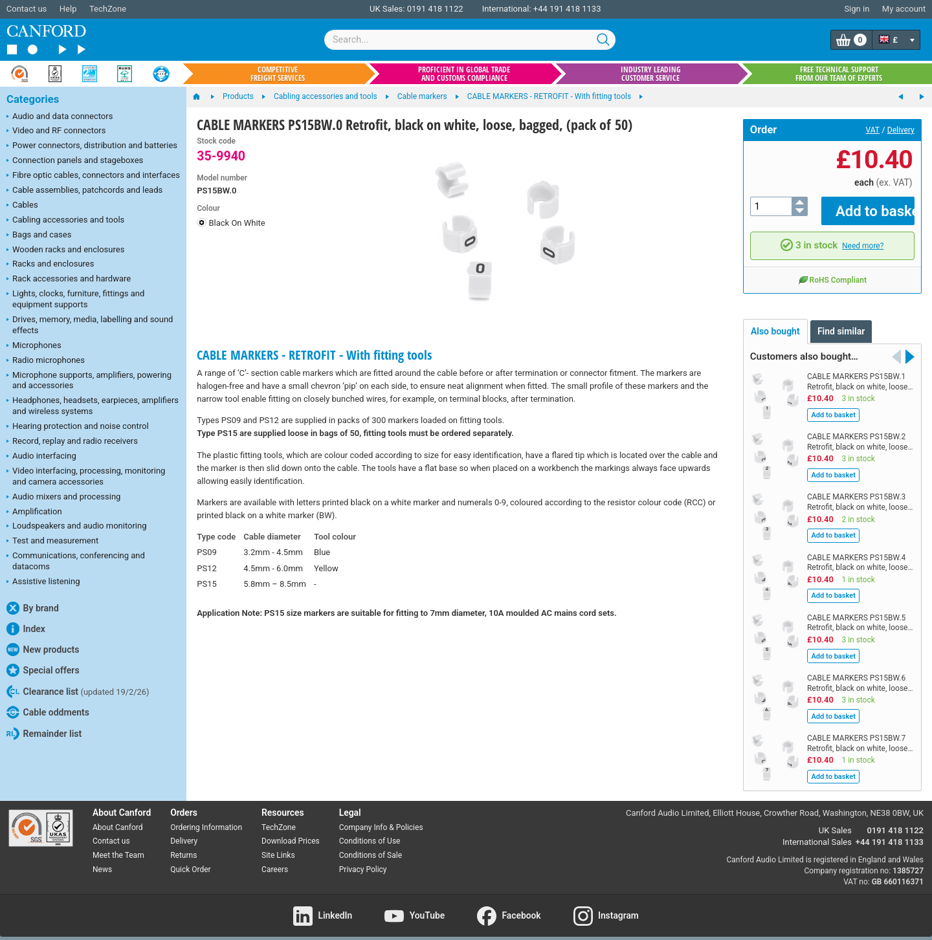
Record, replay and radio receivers (72, 442)
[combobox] (470, 40)
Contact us (26, 9)
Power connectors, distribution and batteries (91, 146)
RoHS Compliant (832, 270)
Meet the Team (118, 846)
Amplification (34, 512)
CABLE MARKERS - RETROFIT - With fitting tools (314, 355)
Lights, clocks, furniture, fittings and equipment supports (75, 299)
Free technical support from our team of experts (838, 73)
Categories (32, 99)
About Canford (118, 817)
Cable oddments (47, 712)
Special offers (43, 670)
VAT (873, 130)
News (102, 860)
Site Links (278, 846)
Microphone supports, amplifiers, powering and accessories (89, 380)
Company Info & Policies (381, 817)
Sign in (856, 9)
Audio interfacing (41, 457)
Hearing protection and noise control (77, 427)
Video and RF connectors (55, 131)
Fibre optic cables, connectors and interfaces (93, 176)
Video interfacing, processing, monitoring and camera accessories (85, 476)
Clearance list (78, 691)
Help (68, 9)
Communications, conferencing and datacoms (75, 561)
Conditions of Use (370, 831)
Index (25, 628)
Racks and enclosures (50, 264)
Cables (22, 206)
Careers (274, 860)
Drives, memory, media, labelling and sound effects (89, 324)
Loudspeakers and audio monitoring (76, 526)
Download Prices (290, 831)
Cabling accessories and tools (65, 220)
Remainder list (44, 733)
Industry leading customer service (651, 73)
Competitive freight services (277, 73)
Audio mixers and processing (63, 497)
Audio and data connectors (59, 117)
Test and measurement (52, 541)
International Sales (817, 833)
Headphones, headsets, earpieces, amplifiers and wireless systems (92, 405)
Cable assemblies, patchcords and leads (84, 191)
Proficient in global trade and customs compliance (464, 73)
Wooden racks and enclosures (65, 250)
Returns (183, 846)
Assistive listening (43, 582)
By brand (32, 608)
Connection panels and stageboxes (74, 161)
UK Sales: (387, 9)
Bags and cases (38, 235)
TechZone (107, 9)
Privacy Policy (363, 860)
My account (904, 9)
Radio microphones (45, 361)
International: (506, 9)
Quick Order (190, 860)
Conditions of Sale (370, 846)
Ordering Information (206, 817)
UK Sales (835, 821)
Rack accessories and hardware (68, 279)
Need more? (862, 236)
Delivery (901, 130)
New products (42, 649)
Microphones (33, 346)
